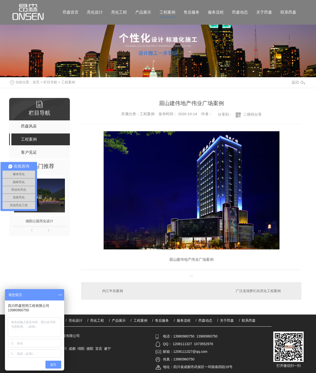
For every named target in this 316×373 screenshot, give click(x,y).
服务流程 (216, 12)
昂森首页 (71, 12)
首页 (36, 82)
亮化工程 (119, 12)
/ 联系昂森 (247, 320)
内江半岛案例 (112, 291)
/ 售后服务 (160, 320)
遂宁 (107, 349)
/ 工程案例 (139, 320)
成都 (72, 349)
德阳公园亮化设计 (39, 221)
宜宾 (98, 349)
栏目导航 (50, 82)
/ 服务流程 (182, 320)
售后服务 (191, 12)
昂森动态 (240, 12)
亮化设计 (95, 12)
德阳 (89, 349)
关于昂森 (264, 12)
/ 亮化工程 (95, 320)
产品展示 (143, 12)
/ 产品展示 (117, 320)
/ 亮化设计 (74, 320)
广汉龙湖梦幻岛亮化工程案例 (258, 291)
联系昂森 (288, 12)
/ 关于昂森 (225, 320)
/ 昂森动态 (204, 320)
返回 (298, 82)
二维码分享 (252, 114)
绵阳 (81, 349)
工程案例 (167, 12)
